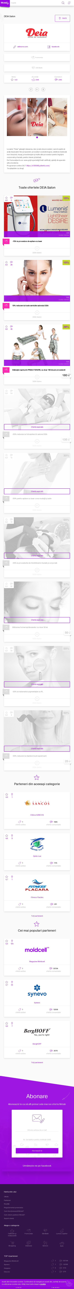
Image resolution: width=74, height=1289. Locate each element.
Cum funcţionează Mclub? (14, 1211)
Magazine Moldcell (37, 961)
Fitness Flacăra (37, 897)
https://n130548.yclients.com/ (38, 166)
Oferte (6, 1197)
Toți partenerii (37, 916)
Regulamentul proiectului (13, 1208)
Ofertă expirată (37, 427)
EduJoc (7, 1272)
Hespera (7, 1268)
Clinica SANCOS (37, 815)
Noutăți (6, 1204)
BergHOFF (37, 1044)
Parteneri (7, 1200)
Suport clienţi (9, 1218)
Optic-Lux (37, 856)
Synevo (37, 1003)
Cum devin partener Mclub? (14, 1215)
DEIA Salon (37, 253)
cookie (43, 1284)
